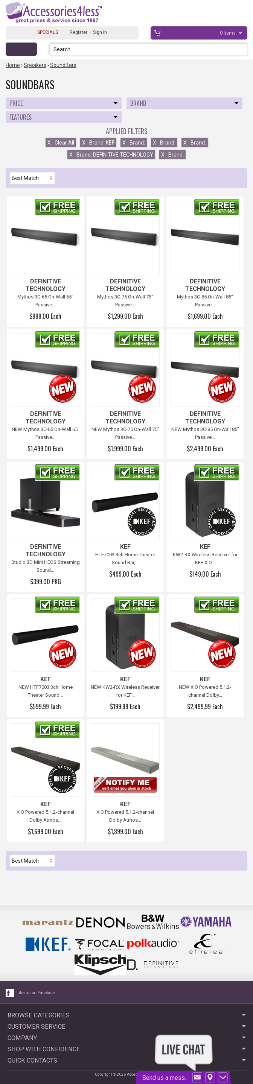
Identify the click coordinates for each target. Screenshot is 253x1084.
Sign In (100, 32)
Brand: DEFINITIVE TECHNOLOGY (111, 155)
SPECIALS (47, 32)
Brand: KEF (98, 143)
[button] (242, 49)
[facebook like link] (10, 992)
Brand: (133, 143)
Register (78, 32)
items (228, 33)
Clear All (60, 143)
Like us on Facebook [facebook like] (36, 992)
